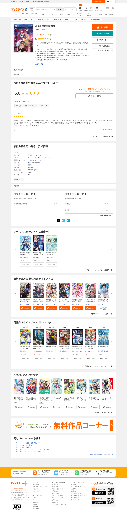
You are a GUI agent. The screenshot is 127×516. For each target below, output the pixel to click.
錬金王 (22, 304)
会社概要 (73, 484)
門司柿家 (61, 351)
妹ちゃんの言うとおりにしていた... (64, 301)
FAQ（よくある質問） (58, 495)
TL (52, 14)
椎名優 (106, 351)
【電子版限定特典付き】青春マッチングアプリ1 (19, 399)
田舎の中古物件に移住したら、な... (51, 254)
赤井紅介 (38, 29)
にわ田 (93, 304)
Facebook (36, 508)
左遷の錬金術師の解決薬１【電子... (25, 254)
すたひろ (90, 351)
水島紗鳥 (87, 304)
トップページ (37, 484)
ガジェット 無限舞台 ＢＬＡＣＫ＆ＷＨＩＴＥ (107, 400)
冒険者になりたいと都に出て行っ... (64, 348)
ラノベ (62, 14)
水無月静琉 (23, 351)
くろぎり (80, 351)
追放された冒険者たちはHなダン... (77, 301)
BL (43, 14)
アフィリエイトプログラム (59, 504)
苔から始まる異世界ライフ (38, 347)
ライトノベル (31, 153)
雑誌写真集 (89, 14)
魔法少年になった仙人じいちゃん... (38, 254)
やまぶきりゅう (82, 304)
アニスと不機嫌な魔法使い (69, 399)
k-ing (47, 257)
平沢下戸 (53, 351)
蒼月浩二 (48, 304)
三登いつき (28, 304)
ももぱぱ (35, 351)
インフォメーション (57, 498)
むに (40, 351)
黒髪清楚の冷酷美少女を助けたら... (103, 301)
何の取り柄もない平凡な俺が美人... (90, 301)
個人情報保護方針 (76, 493)
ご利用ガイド (112, 14)
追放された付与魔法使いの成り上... (51, 301)
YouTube (35, 506)
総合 (16, 14)
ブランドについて (76, 487)
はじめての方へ (103, 14)
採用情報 (73, 489)
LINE (34, 497)
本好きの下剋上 (103, 346)
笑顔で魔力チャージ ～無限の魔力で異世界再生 (94, 399)
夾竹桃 (48, 351)
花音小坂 (74, 351)
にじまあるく (43, 257)
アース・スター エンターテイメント (38, 158)
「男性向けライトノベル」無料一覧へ (101, 314)
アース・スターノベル (34, 160)
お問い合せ (55, 500)
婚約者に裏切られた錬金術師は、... (90, 348)
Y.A (86, 351)
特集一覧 (35, 489)
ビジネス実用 (79, 14)
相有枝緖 (35, 257)
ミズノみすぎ (37, 304)
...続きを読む (39, 64)
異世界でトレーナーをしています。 (81, 399)
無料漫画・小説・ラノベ (40, 487)
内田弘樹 (74, 304)
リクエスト (55, 502)
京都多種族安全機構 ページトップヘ (100, 454)
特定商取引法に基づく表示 (79, 495)
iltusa (43, 304)
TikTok (35, 504)
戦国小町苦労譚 (51, 346)
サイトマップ (75, 500)
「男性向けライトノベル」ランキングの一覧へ (98, 366)
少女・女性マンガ (34, 14)
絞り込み (32, 9)
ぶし (105, 304)
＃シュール (44, 106)
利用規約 (73, 491)
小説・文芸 (70, 14)
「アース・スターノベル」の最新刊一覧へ (100, 270)
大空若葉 (70, 304)
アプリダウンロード (57, 489)
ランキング (36, 491)
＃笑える (18, 106)
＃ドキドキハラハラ (31, 106)
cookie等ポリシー (76, 498)
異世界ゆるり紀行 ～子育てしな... (25, 348)
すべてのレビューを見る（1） (103, 136)
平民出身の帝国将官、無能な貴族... (77, 348)
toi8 (66, 351)
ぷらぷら (100, 304)
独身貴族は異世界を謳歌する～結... (25, 301)
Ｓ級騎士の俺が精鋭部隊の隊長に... (38, 301)
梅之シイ (26, 257)
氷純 (21, 257)
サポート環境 (55, 493)
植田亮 (44, 29)
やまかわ (30, 351)
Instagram (36, 502)
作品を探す (55, 487)
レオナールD (62, 304)
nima (53, 304)
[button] (25, 265)
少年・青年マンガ (25, 14)
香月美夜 (100, 351)
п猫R (51, 257)
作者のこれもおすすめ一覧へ (104, 412)
